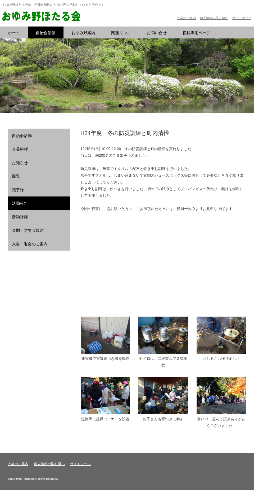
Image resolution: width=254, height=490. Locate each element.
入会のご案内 (186, 18)
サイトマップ (241, 18)
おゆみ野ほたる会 (41, 17)
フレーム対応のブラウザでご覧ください (163, 268)
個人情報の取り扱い (214, 18)
